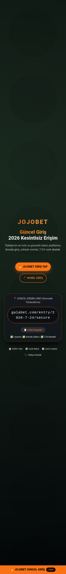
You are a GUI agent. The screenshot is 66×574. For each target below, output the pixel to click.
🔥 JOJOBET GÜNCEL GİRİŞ (33, 570)
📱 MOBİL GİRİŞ (33, 278)
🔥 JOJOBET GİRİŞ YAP (32, 266)
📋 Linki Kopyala (33, 330)
